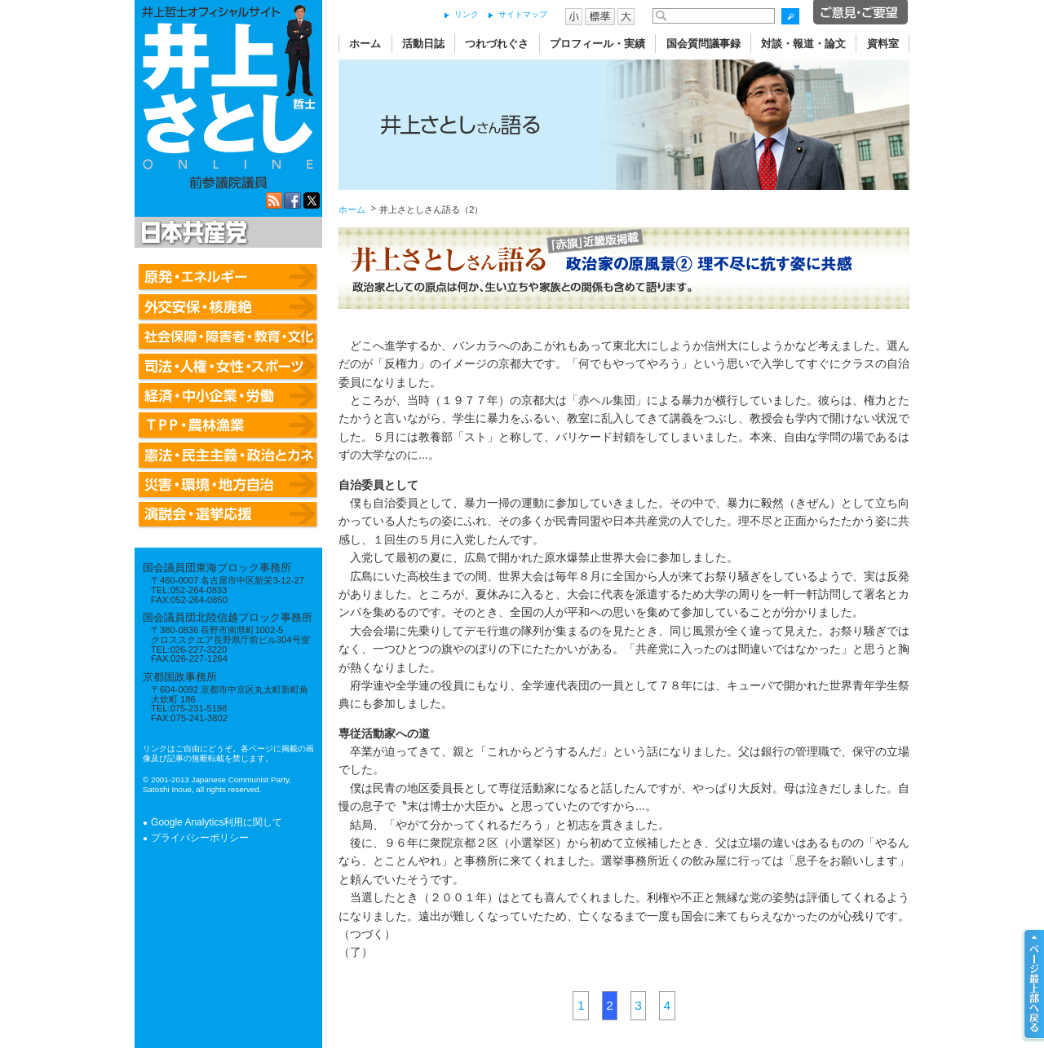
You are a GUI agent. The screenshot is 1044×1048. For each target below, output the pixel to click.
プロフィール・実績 (597, 43)
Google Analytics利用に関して (216, 822)
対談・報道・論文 (803, 43)
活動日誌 (423, 43)
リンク (466, 14)
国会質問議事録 (703, 43)
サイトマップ (522, 14)
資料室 (883, 43)
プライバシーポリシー (200, 837)
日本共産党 (192, 233)
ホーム (365, 43)
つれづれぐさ (497, 43)
